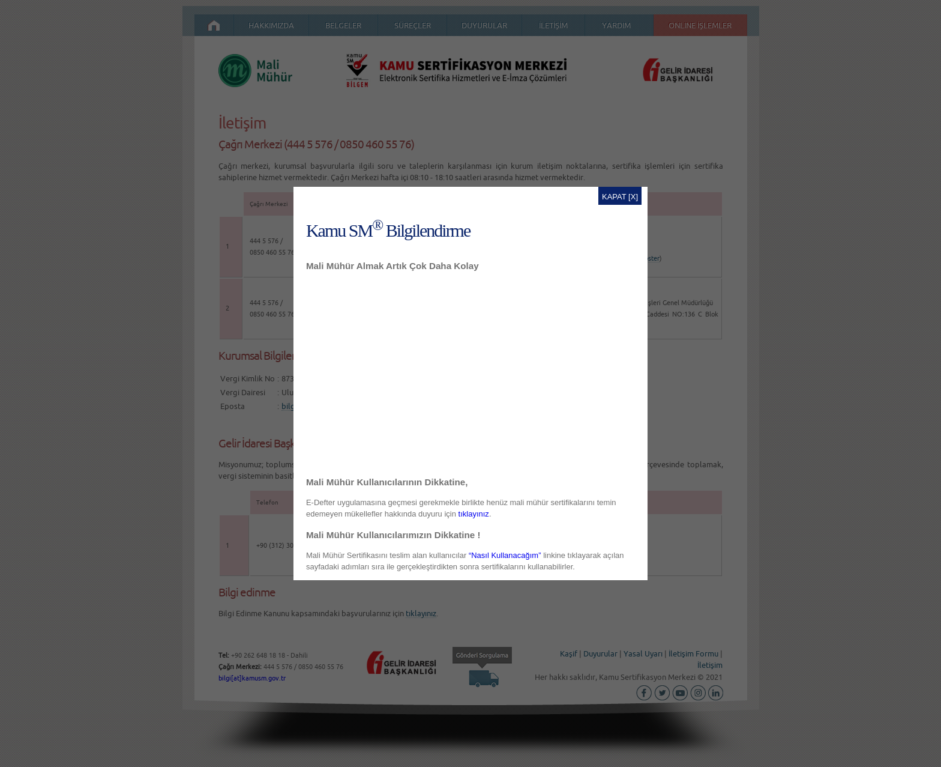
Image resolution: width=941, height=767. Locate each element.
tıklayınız (473, 513)
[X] (633, 196)
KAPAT (614, 196)
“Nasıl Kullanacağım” (505, 555)
